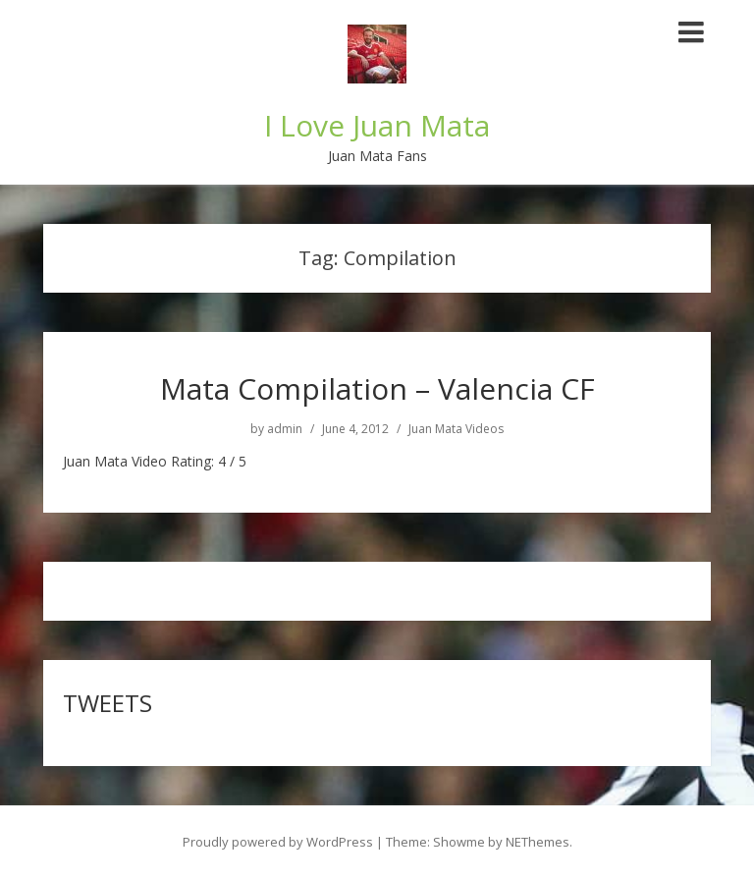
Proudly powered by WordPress (278, 842)
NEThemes (537, 842)
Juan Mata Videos (456, 429)
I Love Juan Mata (377, 125)
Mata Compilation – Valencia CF (377, 388)
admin (284, 429)
